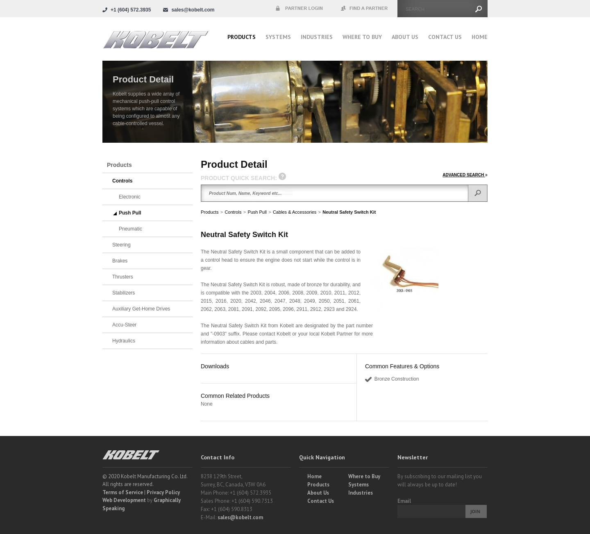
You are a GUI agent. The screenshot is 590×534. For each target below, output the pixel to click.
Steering (121, 245)
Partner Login (299, 8)
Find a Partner (364, 8)
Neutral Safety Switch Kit (349, 212)
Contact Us (445, 37)
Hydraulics (123, 341)
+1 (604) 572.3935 (131, 10)
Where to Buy (364, 476)
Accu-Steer (124, 325)
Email (404, 500)
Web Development (124, 500)
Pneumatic (130, 229)
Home (480, 37)
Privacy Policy (163, 492)
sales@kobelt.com (240, 517)
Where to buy (362, 37)
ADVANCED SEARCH (465, 175)
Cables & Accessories (294, 212)
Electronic (130, 197)
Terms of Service (122, 492)
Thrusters (122, 277)
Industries (317, 37)
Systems (278, 37)
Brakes (119, 261)
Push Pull (256, 212)
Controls (233, 212)
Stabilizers (123, 293)
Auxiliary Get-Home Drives (141, 309)
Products (241, 37)
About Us (405, 37)
